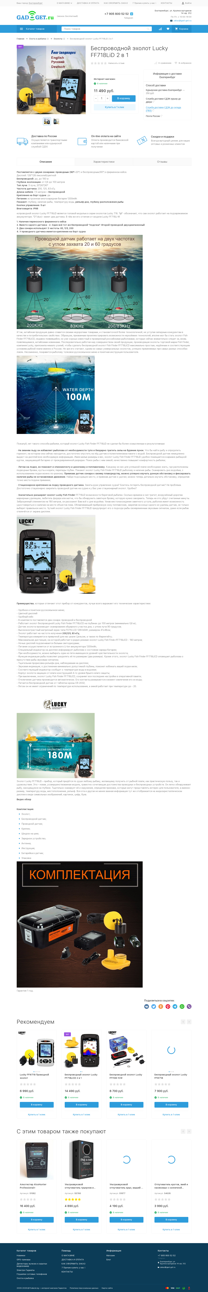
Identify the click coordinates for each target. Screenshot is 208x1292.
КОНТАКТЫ (166, 3)
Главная (20, 39)
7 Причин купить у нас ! (144, 3)
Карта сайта (107, 1288)
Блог (108, 1259)
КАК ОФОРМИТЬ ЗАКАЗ (116, 3)
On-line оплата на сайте (106, 136)
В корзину (123, 98)
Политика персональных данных (84, 1288)
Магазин (110, 1255)
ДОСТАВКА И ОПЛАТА (88, 3)
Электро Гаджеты (25, 1270)
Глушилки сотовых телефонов (32, 1274)
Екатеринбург (36, 3)
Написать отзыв (116, 63)
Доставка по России (44, 136)
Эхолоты (58, 39)
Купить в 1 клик (114, 107)
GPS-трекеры (23, 1259)
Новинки (21, 1255)
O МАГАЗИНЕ (68, 1255)
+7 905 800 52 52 (116, 13)
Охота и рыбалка (37, 39)
